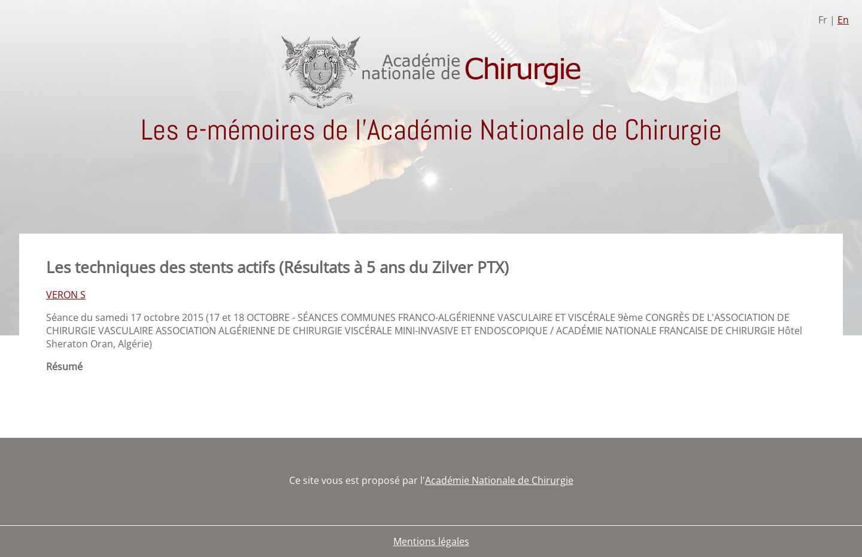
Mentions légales (431, 541)
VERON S (66, 294)
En (843, 19)
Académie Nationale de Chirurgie (499, 480)
